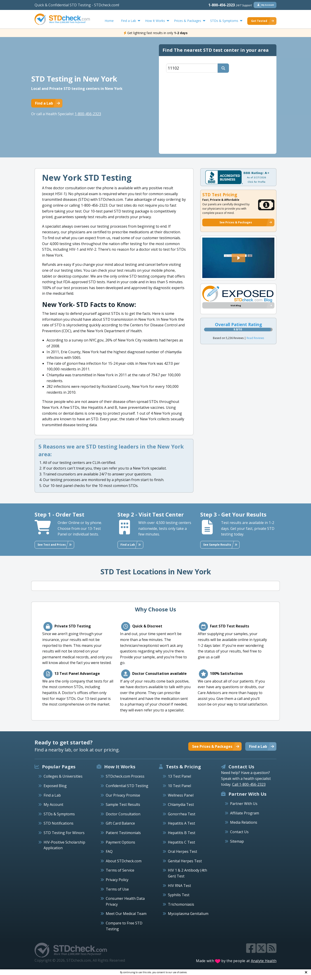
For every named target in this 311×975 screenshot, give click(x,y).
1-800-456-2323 (230, 4)
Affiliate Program (244, 813)
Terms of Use (117, 889)
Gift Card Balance (120, 823)
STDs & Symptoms (59, 813)
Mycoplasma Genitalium (188, 913)
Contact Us (239, 831)
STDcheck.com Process (125, 776)
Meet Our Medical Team (126, 913)
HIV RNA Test (179, 885)
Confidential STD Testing (127, 785)
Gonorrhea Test (181, 813)
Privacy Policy (117, 879)
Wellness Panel (180, 795)
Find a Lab (52, 795)
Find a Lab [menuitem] (128, 21)
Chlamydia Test (181, 804)
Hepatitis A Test (181, 823)
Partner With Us (243, 803)
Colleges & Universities (63, 776)
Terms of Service (120, 870)
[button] (238, 258)
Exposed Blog (55, 785)
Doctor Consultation (123, 813)
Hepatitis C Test (181, 842)
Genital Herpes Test (185, 860)
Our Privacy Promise (123, 795)
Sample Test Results (123, 804)
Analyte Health (264, 960)
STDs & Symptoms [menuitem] (224, 21)
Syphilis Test (178, 894)
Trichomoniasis (181, 904)
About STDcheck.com (123, 860)
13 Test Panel (179, 776)
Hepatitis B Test (181, 832)
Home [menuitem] (109, 21)
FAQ (109, 851)
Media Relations (243, 822)
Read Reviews (255, 338)
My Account (53, 804)
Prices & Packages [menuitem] (187, 21)
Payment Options (120, 842)
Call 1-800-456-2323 (249, 784)
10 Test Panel (179, 785)
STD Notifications (58, 823)
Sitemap (237, 841)
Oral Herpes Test (182, 851)
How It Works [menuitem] (155, 21)
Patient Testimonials (123, 832)
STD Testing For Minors (64, 832)
